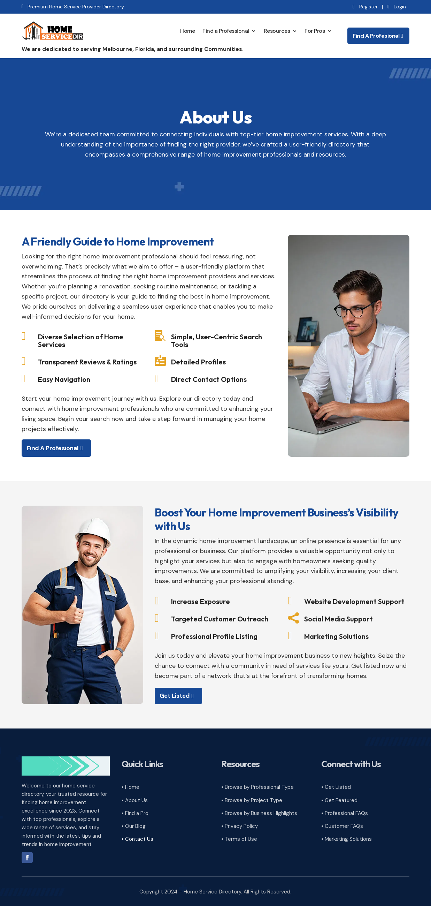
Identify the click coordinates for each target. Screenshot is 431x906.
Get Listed (176, 694)
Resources (277, 30)
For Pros (315, 30)
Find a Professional (225, 30)
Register (368, 6)
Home (187, 30)
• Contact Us (137, 838)
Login (400, 6)
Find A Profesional (376, 35)
